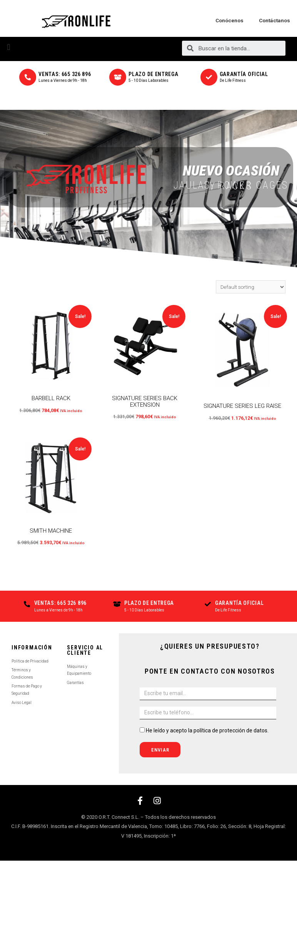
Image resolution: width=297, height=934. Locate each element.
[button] (8, 47)
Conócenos (229, 20)
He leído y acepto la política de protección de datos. (207, 730)
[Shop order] (250, 286)
